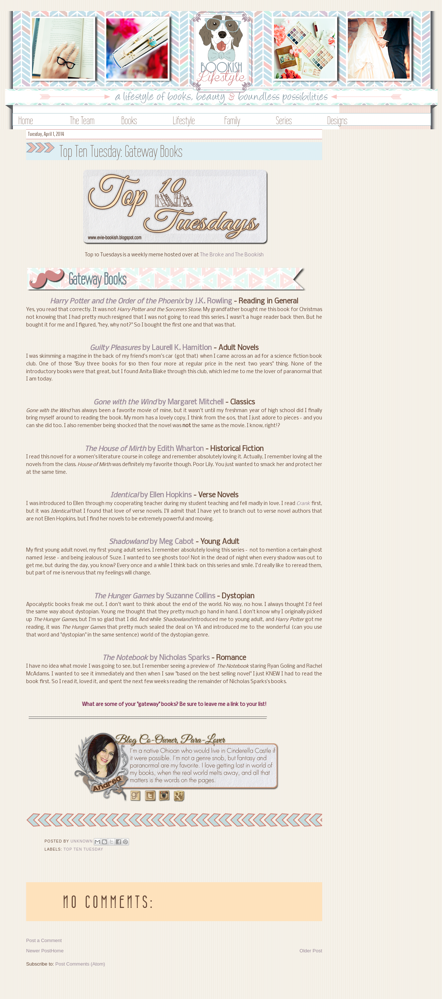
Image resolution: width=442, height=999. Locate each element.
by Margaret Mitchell (158, 402)
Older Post (311, 950)
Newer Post (38, 950)
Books (129, 120)
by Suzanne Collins (154, 596)
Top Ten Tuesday (83, 849)
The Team (82, 120)
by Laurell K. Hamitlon (151, 348)
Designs (337, 120)
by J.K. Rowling (141, 301)
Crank (303, 503)
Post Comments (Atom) (80, 964)
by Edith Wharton (144, 449)
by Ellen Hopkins (151, 495)
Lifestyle (184, 120)
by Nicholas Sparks (156, 658)
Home (25, 120)
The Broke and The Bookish (232, 255)
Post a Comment (44, 940)
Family (232, 120)
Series (284, 120)
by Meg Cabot (151, 542)
